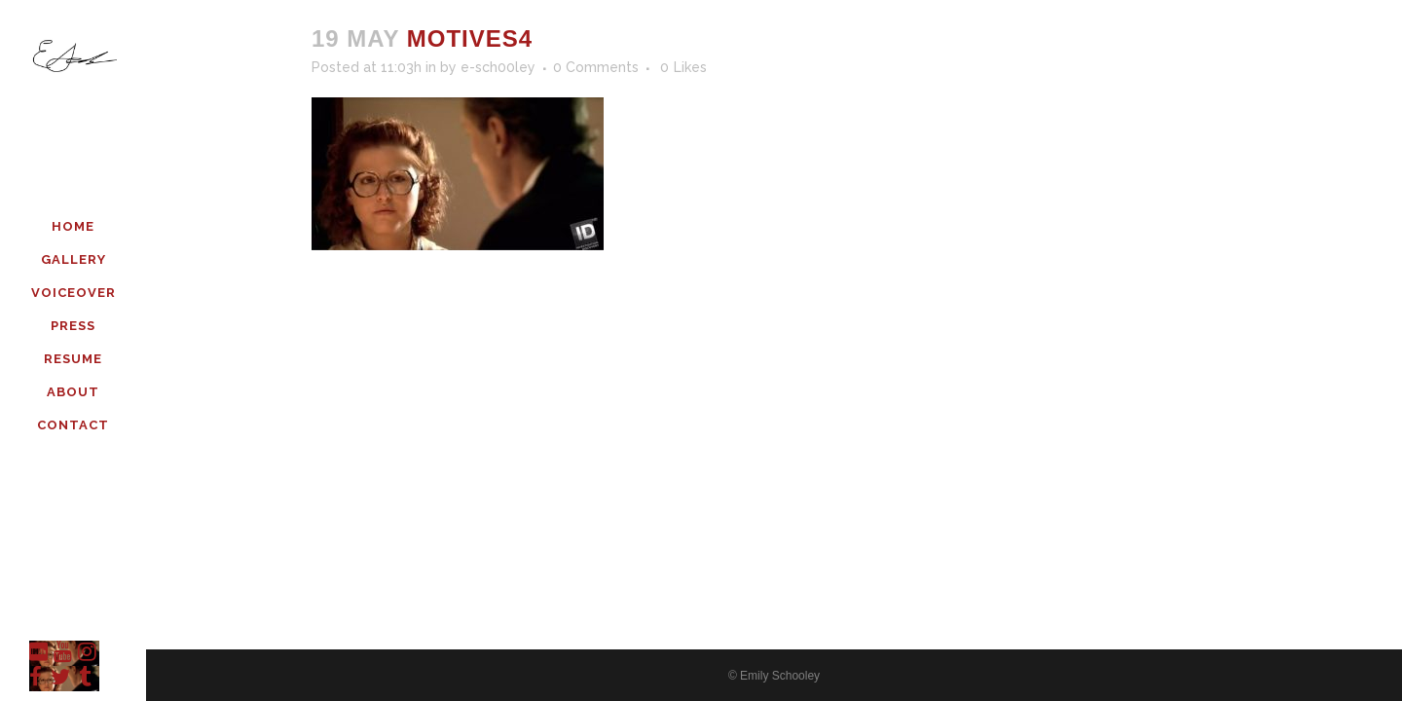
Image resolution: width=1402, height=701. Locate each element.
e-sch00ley (498, 67)
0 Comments (596, 67)
